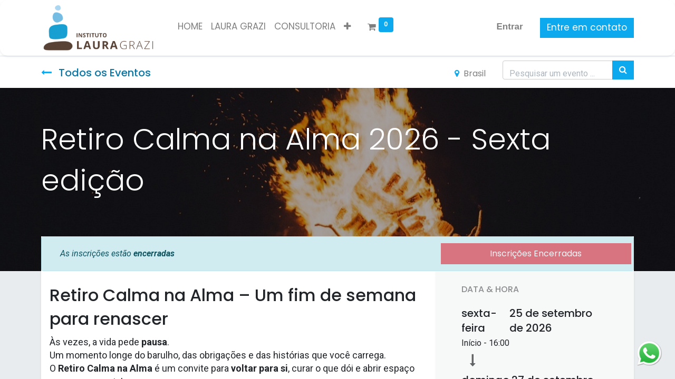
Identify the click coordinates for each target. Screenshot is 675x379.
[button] (347, 26)
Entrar (510, 27)
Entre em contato (587, 27)
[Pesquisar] (623, 70)
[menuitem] (190, 26)
